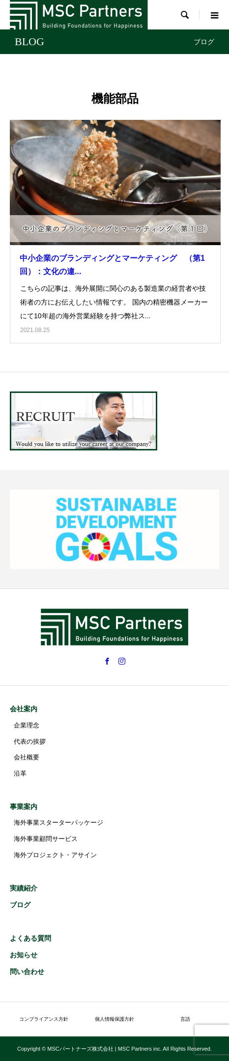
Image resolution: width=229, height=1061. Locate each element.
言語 (185, 1019)
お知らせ (23, 955)
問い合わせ (27, 972)
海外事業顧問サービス (46, 838)
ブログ (20, 905)
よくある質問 (30, 938)
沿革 (20, 773)
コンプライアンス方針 (43, 1019)
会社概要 (26, 757)
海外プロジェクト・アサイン (55, 855)
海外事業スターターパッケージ (58, 822)
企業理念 (26, 725)
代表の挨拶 (30, 741)
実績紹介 (23, 888)
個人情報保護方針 (114, 1019)
